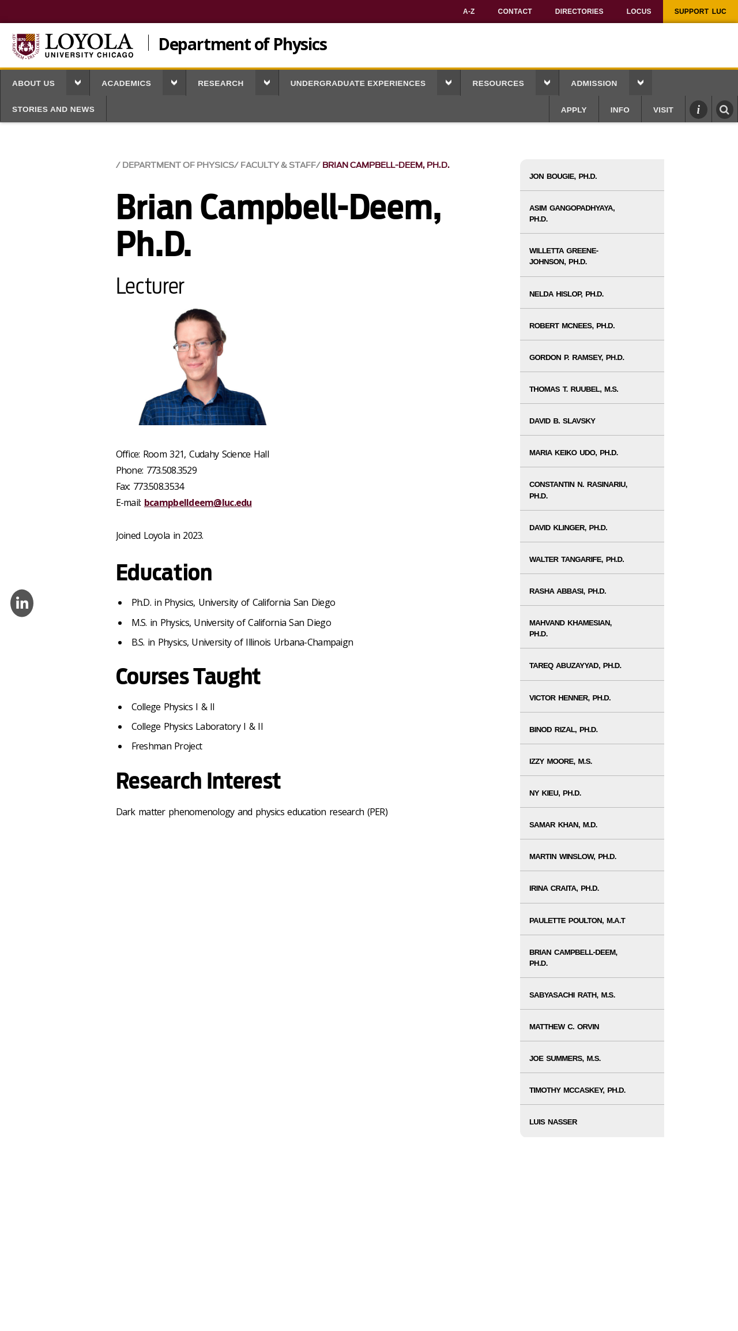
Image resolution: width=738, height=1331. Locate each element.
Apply (574, 110)
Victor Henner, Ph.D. (570, 697)
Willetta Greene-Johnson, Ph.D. (563, 256)
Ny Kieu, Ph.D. (555, 793)
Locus (639, 12)
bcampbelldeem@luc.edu (198, 502)
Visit (663, 110)
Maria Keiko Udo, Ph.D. (573, 452)
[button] (77, 82)
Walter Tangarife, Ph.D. (576, 559)
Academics (126, 83)
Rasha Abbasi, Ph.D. (567, 591)
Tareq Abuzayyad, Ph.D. (575, 665)
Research (221, 83)
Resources (498, 83)
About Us (33, 83)
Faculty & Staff (278, 165)
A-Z (469, 12)
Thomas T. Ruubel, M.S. (573, 389)
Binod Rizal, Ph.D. (563, 729)
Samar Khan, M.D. (563, 824)
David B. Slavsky (562, 421)
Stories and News (53, 109)
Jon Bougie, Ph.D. (563, 176)
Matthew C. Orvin (564, 1026)
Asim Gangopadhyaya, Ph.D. (572, 213)
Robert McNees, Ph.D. (572, 325)
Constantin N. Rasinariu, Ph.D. (578, 490)
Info (620, 110)
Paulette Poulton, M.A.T (577, 920)
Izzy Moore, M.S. (560, 761)
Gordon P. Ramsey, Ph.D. (576, 357)
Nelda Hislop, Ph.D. (566, 294)
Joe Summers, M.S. (565, 1058)
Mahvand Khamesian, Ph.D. (570, 628)
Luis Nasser (553, 1122)
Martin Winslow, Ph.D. (572, 856)
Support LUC (700, 12)
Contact (515, 12)
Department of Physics (242, 43)
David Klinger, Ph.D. (568, 527)
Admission (594, 83)
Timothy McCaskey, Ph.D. (577, 1090)
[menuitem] (469, 11)
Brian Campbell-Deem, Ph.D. (386, 165)
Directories (579, 12)
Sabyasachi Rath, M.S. (572, 995)
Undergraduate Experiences (358, 83)
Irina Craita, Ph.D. (564, 888)
